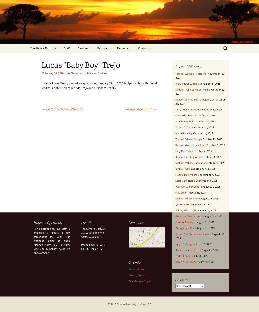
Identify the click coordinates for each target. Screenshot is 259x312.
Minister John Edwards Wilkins (192, 89)
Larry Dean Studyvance (188, 109)
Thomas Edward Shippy (188, 139)
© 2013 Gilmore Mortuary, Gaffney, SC (129, 304)
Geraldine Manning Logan (189, 216)
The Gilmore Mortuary (43, 48)
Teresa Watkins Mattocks (190, 73)
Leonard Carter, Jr (185, 115)
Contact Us (145, 48)
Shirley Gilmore (98, 73)
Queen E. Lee (182, 204)
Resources (123, 48)
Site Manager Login (140, 281)
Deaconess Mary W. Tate (189, 157)
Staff (67, 48)
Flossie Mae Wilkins (186, 174)
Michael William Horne (187, 198)
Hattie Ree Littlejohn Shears (192, 234)
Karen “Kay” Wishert (187, 262)
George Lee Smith (185, 228)
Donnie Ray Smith (185, 121)
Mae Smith (181, 192)
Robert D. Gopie (184, 127)
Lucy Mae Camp (184, 151)
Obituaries (102, 48)
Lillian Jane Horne (185, 180)
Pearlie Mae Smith (141, 109)
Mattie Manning (184, 133)
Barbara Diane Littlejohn (62, 109)
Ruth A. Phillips (183, 169)
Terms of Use (136, 269)
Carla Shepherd (184, 256)
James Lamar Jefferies (188, 250)
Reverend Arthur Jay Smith (190, 145)
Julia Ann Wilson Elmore (188, 186)
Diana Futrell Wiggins (187, 83)
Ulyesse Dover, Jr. (185, 222)
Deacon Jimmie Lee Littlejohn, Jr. (194, 99)
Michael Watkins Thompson (190, 163)
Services (83, 48)
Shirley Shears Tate (186, 210)
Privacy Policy (137, 275)
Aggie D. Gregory (185, 244)
